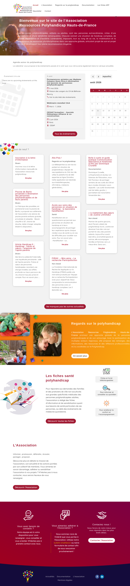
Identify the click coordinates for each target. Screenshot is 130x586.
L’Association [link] (47, 5)
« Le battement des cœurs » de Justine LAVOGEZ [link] (101, 214)
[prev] (93, 77)
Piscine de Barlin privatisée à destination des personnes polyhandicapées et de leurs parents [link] (26, 196)
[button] (97, 577)
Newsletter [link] (37, 11)
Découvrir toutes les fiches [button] (61, 421)
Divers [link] (17, 163)
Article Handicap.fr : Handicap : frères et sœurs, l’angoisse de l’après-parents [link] (25, 247)
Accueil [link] (35, 5)
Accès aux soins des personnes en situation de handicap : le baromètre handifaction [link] (64, 208)
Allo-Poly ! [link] (57, 158)
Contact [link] (48, 11)
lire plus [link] (28, 178)
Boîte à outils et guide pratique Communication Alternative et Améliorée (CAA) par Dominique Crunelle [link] (100, 162)
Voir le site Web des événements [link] (62, 97)
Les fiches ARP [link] (103, 5)
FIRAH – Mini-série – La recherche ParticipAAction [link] (64, 259)
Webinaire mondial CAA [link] (59, 103)
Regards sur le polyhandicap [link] (67, 5)
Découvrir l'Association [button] (26, 487)
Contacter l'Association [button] (101, 540)
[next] (98, 77)
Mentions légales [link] (65, 580)
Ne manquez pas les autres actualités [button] (65, 306)
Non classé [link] (56, 264)
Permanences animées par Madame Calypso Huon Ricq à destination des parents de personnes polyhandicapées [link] (64, 82)
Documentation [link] (88, 5)
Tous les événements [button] (65, 133)
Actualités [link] (50, 577)
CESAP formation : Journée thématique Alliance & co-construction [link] (60, 114)
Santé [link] (54, 214)
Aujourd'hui (107, 76)
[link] (26, 8)
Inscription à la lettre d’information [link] (25, 159)
